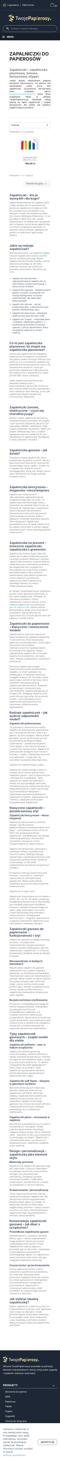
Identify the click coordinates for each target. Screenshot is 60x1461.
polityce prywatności (14, 1455)
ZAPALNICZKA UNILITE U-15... (30, 158)
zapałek (43, 255)
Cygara (8, 1411)
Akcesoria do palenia (16, 1391)
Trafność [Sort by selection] (30, 125)
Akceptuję (47, 1442)
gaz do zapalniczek (19, 607)
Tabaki (8, 1406)
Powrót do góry (37, 184)
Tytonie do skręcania (16, 1421)
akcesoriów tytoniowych (22, 94)
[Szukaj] (34, 28)
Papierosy (10, 1401)
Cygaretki (10, 1416)
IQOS (7, 1396)
